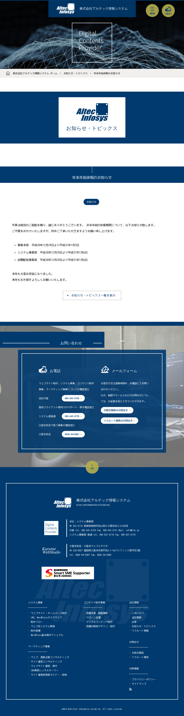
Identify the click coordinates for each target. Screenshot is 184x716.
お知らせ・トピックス (76, 73)
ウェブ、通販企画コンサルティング (50, 657)
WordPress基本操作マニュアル (47, 635)
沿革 (134, 622)
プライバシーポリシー (144, 679)
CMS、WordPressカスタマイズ (46, 617)
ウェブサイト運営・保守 (44, 666)
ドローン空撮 (93, 617)
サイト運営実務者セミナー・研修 (49, 674)
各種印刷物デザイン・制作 (100, 626)
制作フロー (37, 622)
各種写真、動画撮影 (97, 613)
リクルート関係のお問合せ (118, 420)
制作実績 (35, 630)
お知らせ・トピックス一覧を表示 (93, 295)
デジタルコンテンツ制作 (99, 622)
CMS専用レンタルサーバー (44, 670)
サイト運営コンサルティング (46, 661)
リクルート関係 (140, 657)
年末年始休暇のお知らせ (107, 73)
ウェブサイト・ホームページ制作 (49, 613)
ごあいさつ (138, 613)
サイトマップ (139, 683)
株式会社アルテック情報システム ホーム (35, 73)
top (92, 468)
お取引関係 (138, 653)
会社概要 (136, 617)
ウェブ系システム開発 (43, 626)
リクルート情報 (140, 630)
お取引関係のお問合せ (116, 410)
